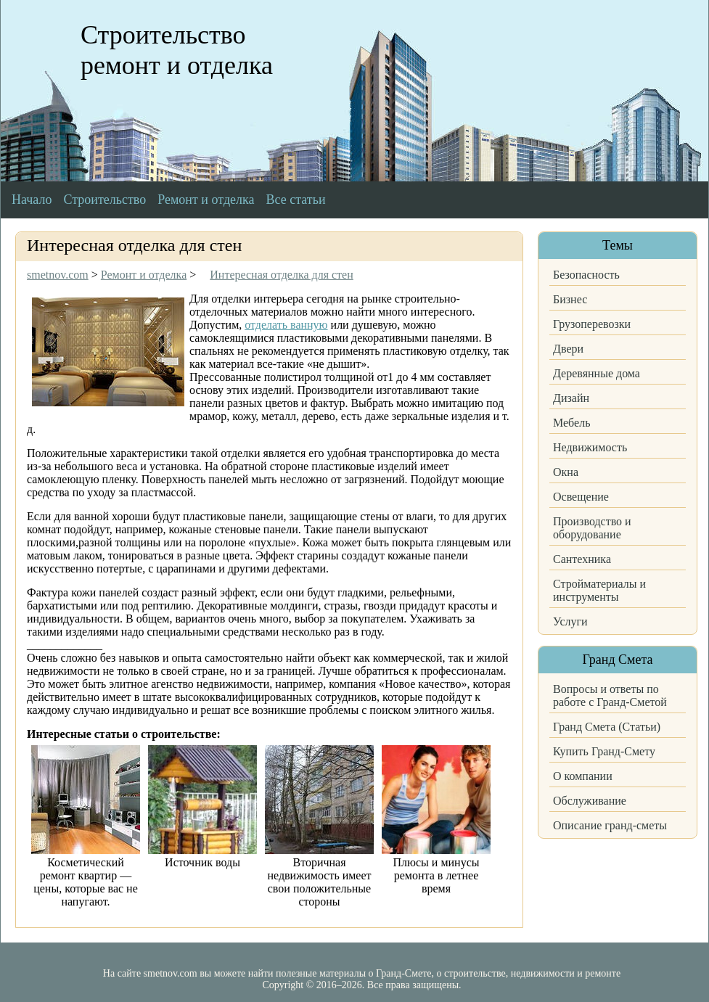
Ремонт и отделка (205, 199)
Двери (568, 348)
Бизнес (570, 299)
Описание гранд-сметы (610, 825)
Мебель (571, 422)
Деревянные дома (596, 373)
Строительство (104, 199)
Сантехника (582, 559)
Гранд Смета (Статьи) (606, 726)
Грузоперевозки (592, 324)
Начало (32, 199)
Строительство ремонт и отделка (177, 50)
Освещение (581, 496)
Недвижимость (590, 447)
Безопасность (586, 274)
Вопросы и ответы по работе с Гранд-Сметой (610, 695)
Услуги (570, 621)
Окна (565, 472)
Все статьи (296, 199)
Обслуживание (589, 800)
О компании (582, 776)
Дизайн (571, 398)
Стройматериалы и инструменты (599, 590)
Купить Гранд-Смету (604, 751)
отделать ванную (286, 325)
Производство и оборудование (592, 528)
